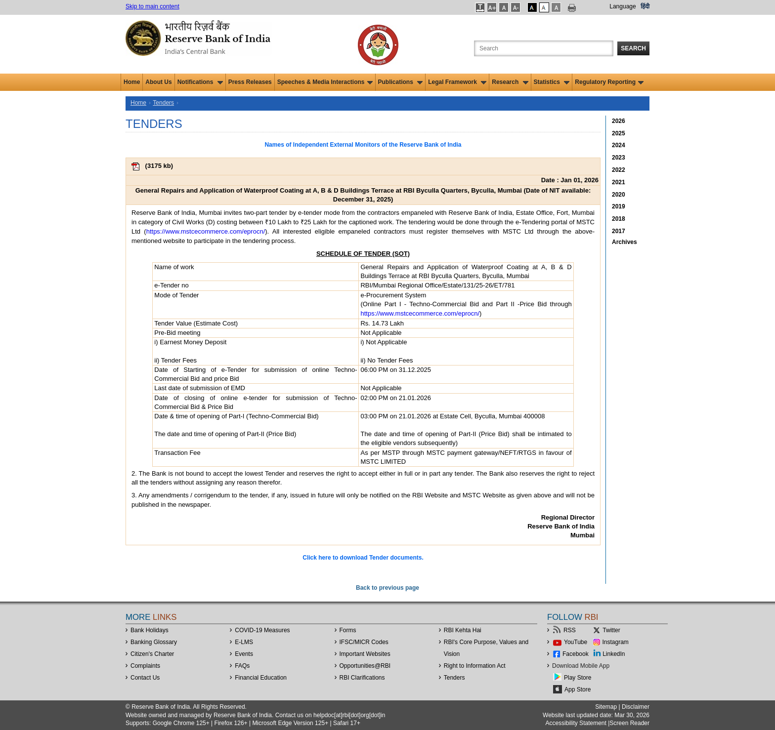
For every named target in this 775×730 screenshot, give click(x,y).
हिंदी (645, 6)
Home (132, 82)
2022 (618, 169)
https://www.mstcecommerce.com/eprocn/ (205, 231)
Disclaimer (635, 706)
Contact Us (145, 677)
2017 (618, 231)
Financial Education (261, 677)
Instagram (616, 642)
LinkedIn (614, 653)
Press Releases (250, 82)
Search (633, 48)
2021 (618, 182)
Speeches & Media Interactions (325, 82)
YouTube (575, 642)
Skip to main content (152, 6)
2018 (618, 218)
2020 (618, 194)
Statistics (552, 82)
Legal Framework (457, 82)
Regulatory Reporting (609, 82)
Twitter (611, 630)
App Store (577, 689)
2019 (618, 206)
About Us (158, 82)
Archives (624, 242)
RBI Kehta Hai (462, 630)
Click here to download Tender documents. (362, 557)
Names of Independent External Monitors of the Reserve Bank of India (362, 144)
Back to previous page (387, 587)
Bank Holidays (149, 630)
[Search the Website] (543, 48)
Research (510, 82)
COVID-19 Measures (262, 630)
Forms (348, 630)
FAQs (242, 665)
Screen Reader (629, 723)
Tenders (163, 102)
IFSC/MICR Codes (364, 642)
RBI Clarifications (362, 677)
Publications (400, 82)
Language (622, 6)
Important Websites (365, 653)
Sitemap (606, 706)
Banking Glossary (153, 642)
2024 (618, 145)
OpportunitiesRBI (365, 665)
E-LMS (244, 642)
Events (244, 653)
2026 (618, 121)
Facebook (575, 653)
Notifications (200, 82)
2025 (618, 133)
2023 (618, 157)
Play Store (577, 677)
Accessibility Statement (575, 723)
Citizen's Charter (152, 653)
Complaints (145, 665)
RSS (569, 630)
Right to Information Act (475, 665)
